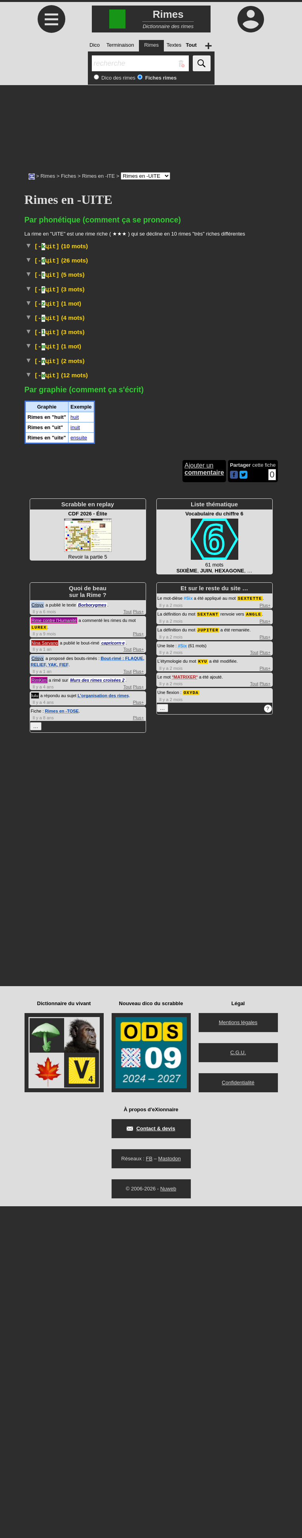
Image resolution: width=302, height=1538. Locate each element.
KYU (202, 992)
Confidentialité (238, 1414)
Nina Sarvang (45, 974)
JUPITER (208, 961)
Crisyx (38, 937)
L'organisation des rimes (103, 1027)
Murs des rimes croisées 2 (97, 1011)
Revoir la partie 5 (87, 867)
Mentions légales (238, 1354)
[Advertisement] (151, 124)
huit (74, 749)
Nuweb (168, 1520)
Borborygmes (92, 937)
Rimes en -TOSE (62, 1042)
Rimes (47, 176)
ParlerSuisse (127, 577)
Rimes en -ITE (98, 176)
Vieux (96, 640)
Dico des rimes (118, 78)
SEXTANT (208, 946)
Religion (70, 473)
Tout (127, 943)
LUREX (39, 959)
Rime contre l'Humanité (54, 952)
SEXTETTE (250, 930)
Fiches (68, 176)
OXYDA (191, 1023)
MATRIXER (185, 1007)
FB (149, 1490)
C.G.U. (238, 1384)
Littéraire (135, 681)
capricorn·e (113, 974)
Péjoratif (193, 473)
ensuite (78, 770)
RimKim (39, 1011)
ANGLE (253, 946)
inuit (75, 759)
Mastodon (169, 1490)
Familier (106, 433)
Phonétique (98, 609)
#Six (188, 930)
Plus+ (138, 943)
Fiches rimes (160, 78)
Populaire (93, 260)
